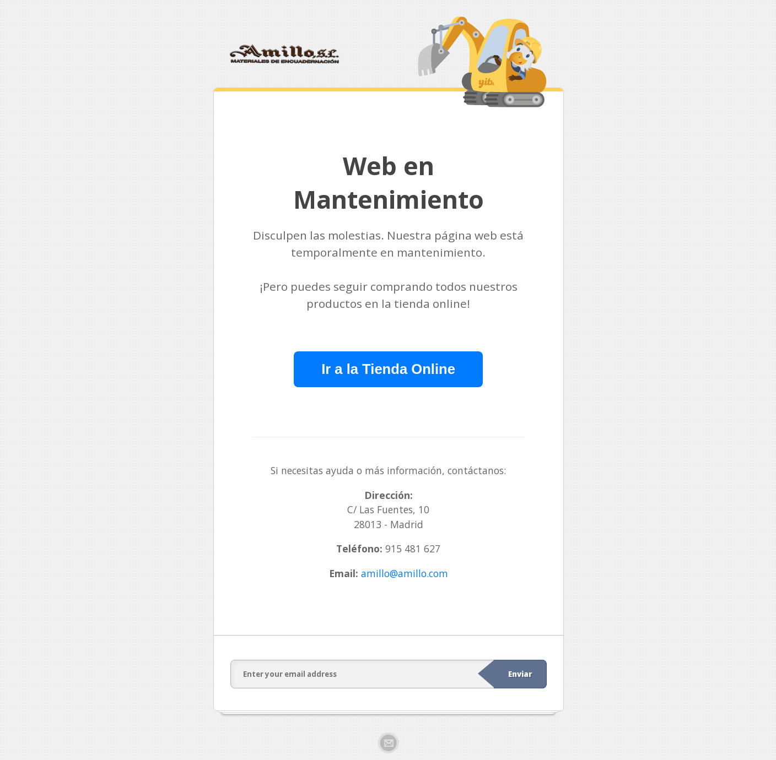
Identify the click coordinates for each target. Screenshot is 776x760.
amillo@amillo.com (404, 573)
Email (388, 742)
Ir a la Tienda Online (388, 369)
